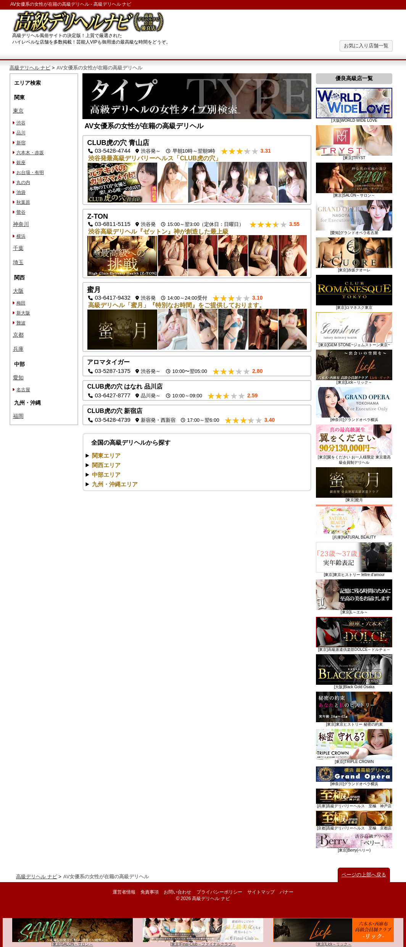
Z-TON (97, 216)
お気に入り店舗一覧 (366, 45)
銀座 (21, 162)
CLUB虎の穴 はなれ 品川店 (124, 386)
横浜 (21, 236)
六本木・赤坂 (30, 152)
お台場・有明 (30, 172)
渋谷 (21, 123)
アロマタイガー (108, 362)
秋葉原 (23, 202)
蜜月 (94, 290)
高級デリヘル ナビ (30, 68)
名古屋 (23, 389)
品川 (21, 133)
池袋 (21, 192)
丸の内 (23, 182)
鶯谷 (21, 212)
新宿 (21, 142)
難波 (21, 323)
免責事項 (149, 892)
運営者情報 (124, 892)
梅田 (21, 303)
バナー (286, 892)
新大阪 (23, 313)
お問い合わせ (177, 892)
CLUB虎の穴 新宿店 (114, 411)
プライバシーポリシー (219, 892)
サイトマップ (261, 892)
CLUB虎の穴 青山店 (118, 143)
